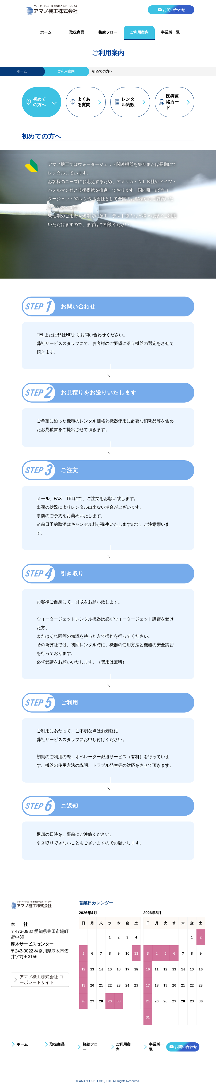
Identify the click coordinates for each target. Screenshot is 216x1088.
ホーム (45, 32)
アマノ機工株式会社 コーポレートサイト (41, 979)
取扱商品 (76, 32)
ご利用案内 (139, 32)
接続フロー (107, 32)
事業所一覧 (170, 32)
